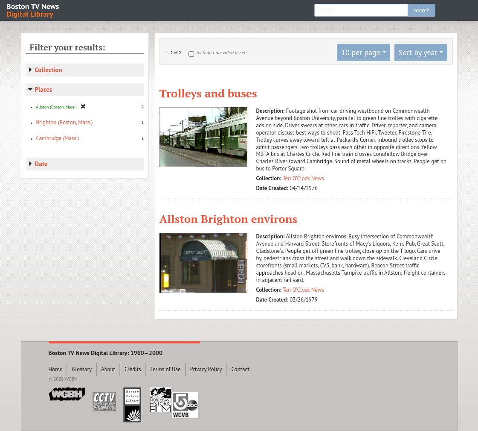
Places (43, 89)
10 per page (360, 52)
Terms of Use (166, 369)
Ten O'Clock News (303, 178)
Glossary (82, 369)
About (108, 369)
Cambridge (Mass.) (57, 138)
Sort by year (418, 52)
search (421, 10)
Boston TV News (33, 9)
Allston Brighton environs (228, 218)
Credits (133, 369)
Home (56, 369)
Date (41, 164)
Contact (240, 369)
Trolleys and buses (208, 93)
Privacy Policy (206, 369)
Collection (48, 70)
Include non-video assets (221, 52)
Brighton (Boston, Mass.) (64, 122)
